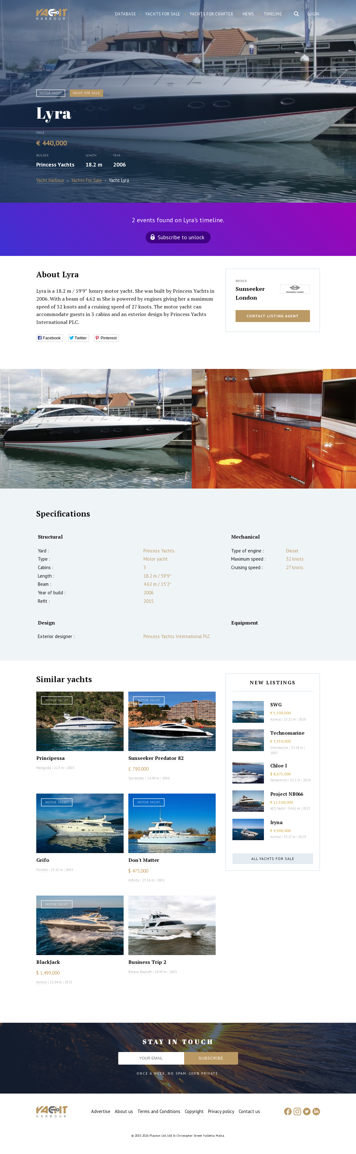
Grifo (42, 860)
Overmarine (279, 747)
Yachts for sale (162, 14)
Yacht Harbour (52, 15)
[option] (96, 429)
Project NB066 (286, 794)
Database (125, 14)
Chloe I (278, 765)
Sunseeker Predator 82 (156, 758)
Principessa (50, 758)
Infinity (133, 880)
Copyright (194, 1111)
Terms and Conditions (158, 1111)
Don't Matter (143, 860)
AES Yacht (277, 808)
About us (124, 1111)
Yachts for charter (211, 14)
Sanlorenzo (278, 780)
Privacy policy (221, 1111)
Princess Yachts (55, 164)
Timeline (273, 14)
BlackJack (48, 962)
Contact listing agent (273, 316)
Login (313, 14)
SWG (276, 704)
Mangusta (43, 768)
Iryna (276, 822)
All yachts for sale (272, 858)
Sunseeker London (250, 293)
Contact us (249, 1111)
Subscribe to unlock (181, 237)
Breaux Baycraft (140, 972)
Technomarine (287, 733)
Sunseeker (136, 778)
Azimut (41, 982)
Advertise (100, 1111)
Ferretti (42, 870)
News (248, 14)
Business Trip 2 (147, 962)
